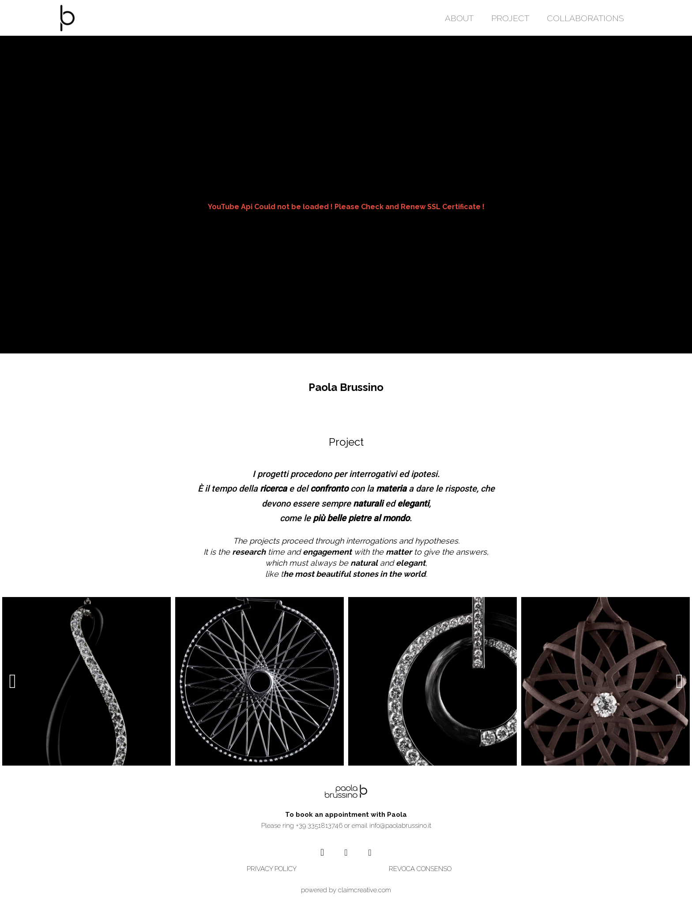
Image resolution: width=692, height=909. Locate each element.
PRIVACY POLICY (272, 869)
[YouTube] (346, 852)
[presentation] (13, 681)
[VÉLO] (259, 681)
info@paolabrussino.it (400, 826)
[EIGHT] (86, 681)
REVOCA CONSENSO (420, 869)
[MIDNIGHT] (432, 681)
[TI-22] (605, 681)
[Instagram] (322, 852)
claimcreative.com (364, 890)
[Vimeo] (370, 852)
